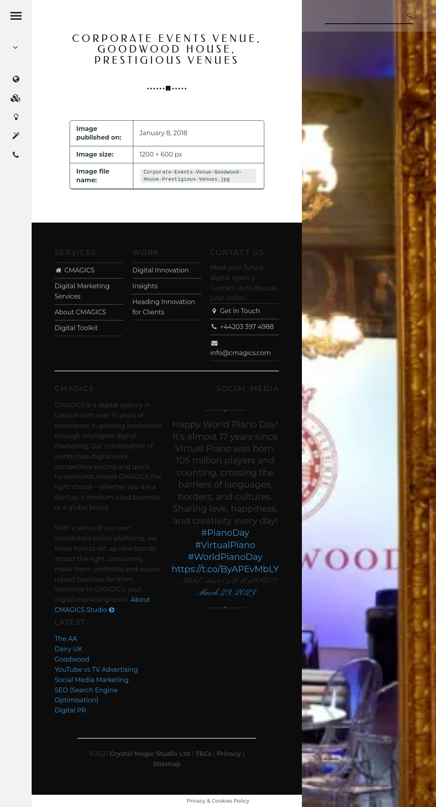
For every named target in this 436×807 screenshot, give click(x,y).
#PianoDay (225, 532)
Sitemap (167, 764)
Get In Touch (235, 311)
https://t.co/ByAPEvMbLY (225, 569)
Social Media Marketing (92, 680)
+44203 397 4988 (242, 327)
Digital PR (70, 710)
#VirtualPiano (225, 545)
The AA (66, 639)
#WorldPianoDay (225, 557)
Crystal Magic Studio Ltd (150, 754)
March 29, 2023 (225, 593)
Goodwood (72, 659)
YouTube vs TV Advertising (96, 669)
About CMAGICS (80, 312)
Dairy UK (68, 649)
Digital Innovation (161, 270)
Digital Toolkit (76, 328)
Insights (145, 286)
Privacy (229, 754)
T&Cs (203, 754)
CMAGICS (75, 270)
